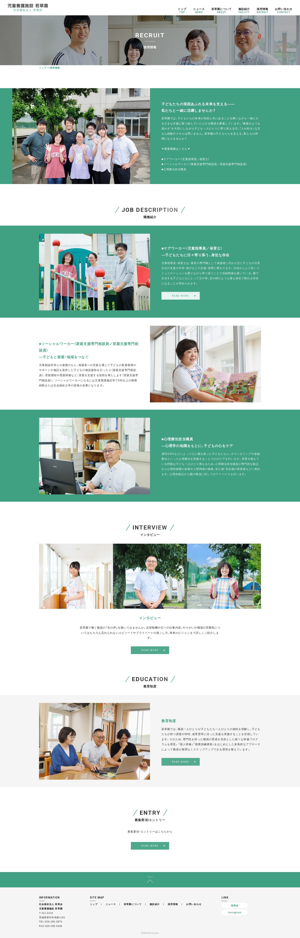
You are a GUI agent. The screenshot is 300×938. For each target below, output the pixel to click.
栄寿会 (235, 905)
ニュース (111, 904)
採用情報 (173, 904)
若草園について (133, 904)
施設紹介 (155, 904)
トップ (43, 67)
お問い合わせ (193, 904)
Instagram (234, 912)
